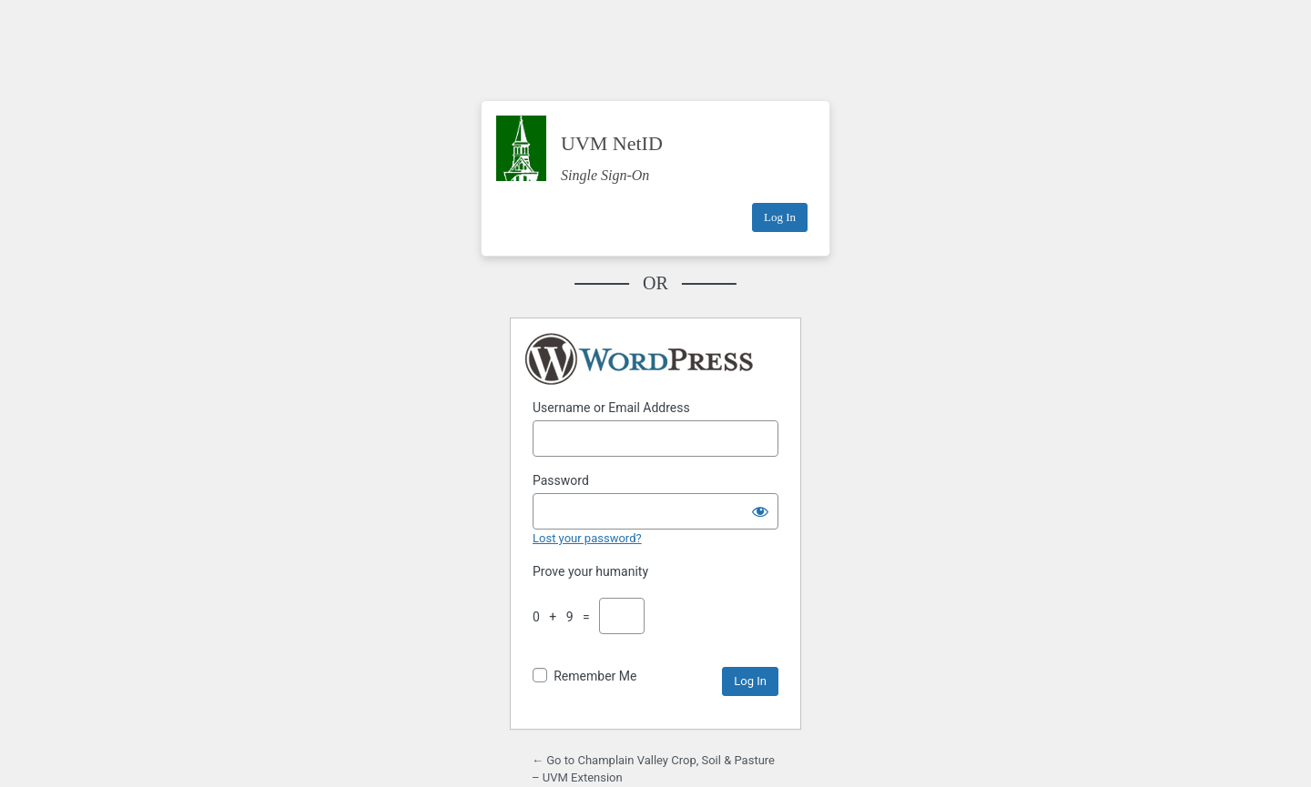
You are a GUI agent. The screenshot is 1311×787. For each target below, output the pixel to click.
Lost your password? (587, 538)
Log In (780, 217)
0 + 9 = (564, 617)
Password (561, 480)
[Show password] (760, 511)
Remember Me (595, 676)
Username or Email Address (611, 407)
